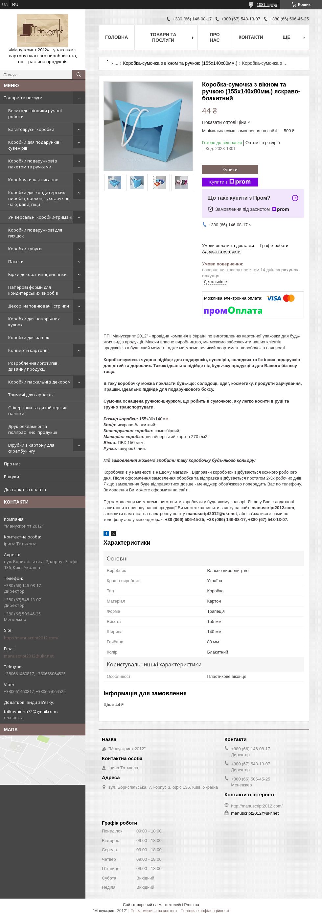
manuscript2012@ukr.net (29, 656)
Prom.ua (191, 905)
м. (167, 418)
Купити (230, 169)
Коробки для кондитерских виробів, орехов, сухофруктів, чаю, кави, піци (39, 198)
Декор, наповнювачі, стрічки (38, 306)
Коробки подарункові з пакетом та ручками (32, 164)
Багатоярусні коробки (31, 129)
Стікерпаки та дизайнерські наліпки (37, 410)
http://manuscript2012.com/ (31, 638)
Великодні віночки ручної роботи (35, 113)
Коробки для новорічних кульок (34, 322)
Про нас (12, 464)
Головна (116, 37)
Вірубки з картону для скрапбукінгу (31, 448)
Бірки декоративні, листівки (37, 274)
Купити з (230, 182)
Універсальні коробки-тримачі (40, 217)
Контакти (251, 37)
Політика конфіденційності (204, 910)
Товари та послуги (23, 98)
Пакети (16, 261)
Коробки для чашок (28, 337)
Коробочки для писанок (33, 180)
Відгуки (11, 477)
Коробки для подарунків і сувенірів (34, 145)
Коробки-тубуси (25, 249)
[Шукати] (78, 75)
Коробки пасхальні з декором (39, 382)
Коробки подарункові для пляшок (35, 233)
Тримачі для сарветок (31, 395)
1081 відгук (267, 4)
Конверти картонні (28, 350)
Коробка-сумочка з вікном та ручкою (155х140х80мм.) (180, 63)
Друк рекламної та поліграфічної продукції (32, 429)
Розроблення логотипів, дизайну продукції (33, 366)
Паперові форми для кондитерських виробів (33, 290)
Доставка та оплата (25, 489)
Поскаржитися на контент (153, 910)
